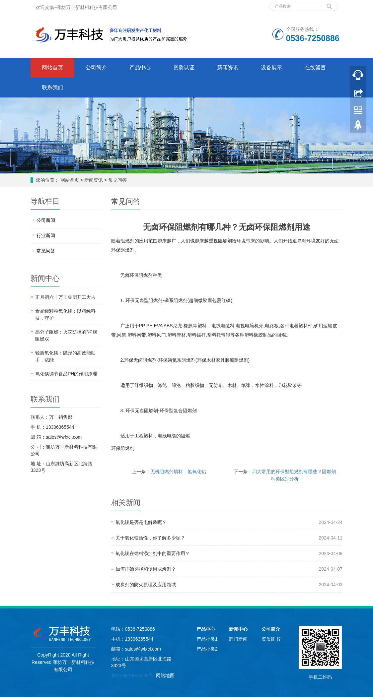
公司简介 (96, 67)
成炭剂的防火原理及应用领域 (145, 584)
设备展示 (271, 67)
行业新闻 (46, 235)
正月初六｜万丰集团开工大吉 (65, 297)
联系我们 (52, 87)
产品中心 (140, 67)
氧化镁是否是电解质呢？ (141, 522)
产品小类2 (207, 649)
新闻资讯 (227, 67)
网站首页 (52, 67)
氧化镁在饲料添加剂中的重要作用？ (152, 553)
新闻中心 (238, 629)
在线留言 (315, 67)
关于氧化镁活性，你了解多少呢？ (150, 537)
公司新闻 (46, 220)
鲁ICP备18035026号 (132, 675)
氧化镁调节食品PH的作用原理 (66, 373)
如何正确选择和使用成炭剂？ (145, 569)
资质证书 (270, 639)
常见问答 (117, 180)
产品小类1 (207, 639)
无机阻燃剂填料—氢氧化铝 (178, 471)
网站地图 (165, 675)
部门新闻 (238, 639)
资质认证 (183, 67)
